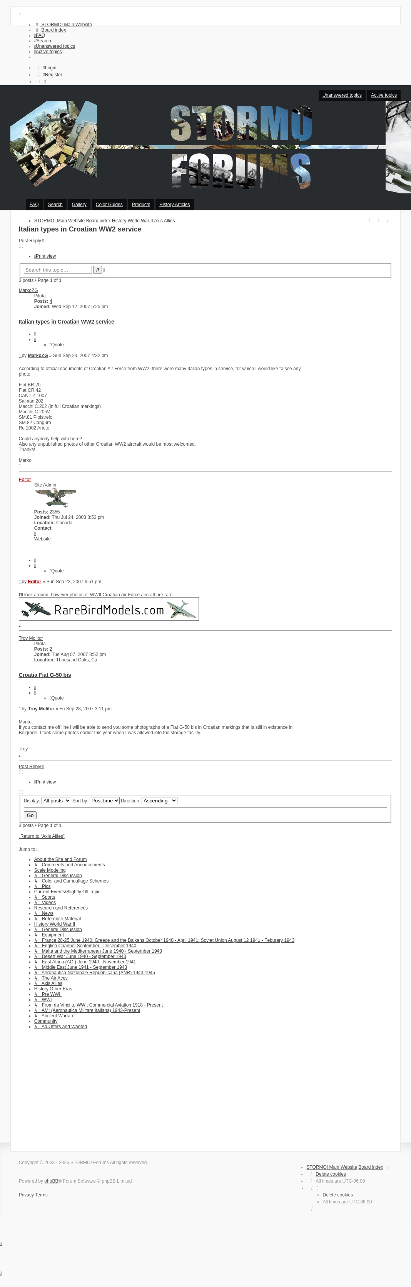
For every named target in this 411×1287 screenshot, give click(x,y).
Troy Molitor (31, 638)
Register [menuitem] (52, 74)
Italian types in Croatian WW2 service (80, 229)
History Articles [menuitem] (174, 204)
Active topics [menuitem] (384, 95)
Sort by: (96, 801)
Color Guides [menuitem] (109, 204)
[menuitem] (63, 24)
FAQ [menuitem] (34, 204)
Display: (47, 801)
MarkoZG (28, 290)
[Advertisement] (206, 1088)
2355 (55, 512)
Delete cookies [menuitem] (331, 1174)
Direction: (149, 801)
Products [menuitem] (141, 204)
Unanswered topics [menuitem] (342, 95)
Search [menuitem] (55, 204)
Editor (25, 479)
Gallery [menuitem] (79, 204)
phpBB (51, 1181)
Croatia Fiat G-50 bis (45, 675)
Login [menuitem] (50, 67)
